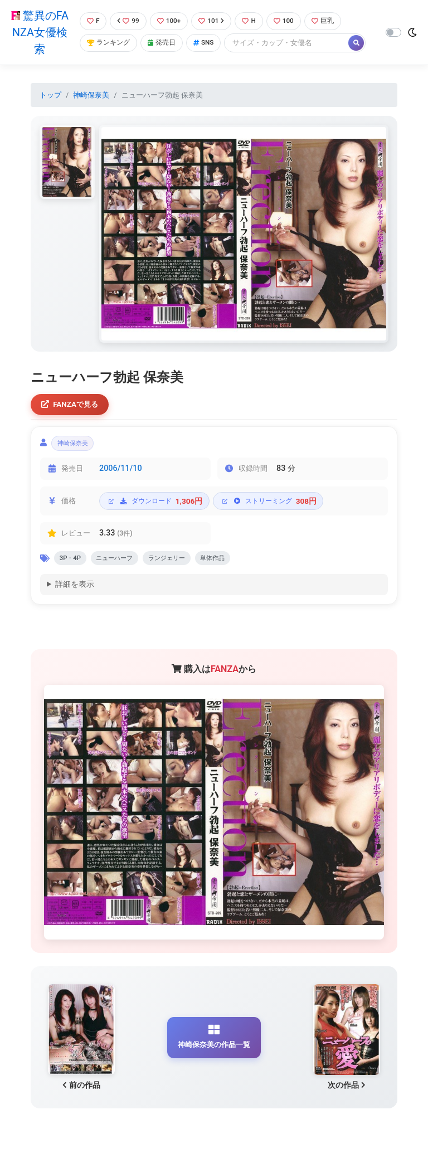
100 (289, 21)
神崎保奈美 (91, 95)
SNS (208, 43)
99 (128, 21)
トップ (50, 95)
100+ (170, 21)
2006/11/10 (120, 472)
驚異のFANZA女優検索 (38, 32)
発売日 (164, 43)
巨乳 (330, 21)
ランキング (108, 43)
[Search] (292, 43)
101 (214, 21)
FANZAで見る (72, 405)
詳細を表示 (74, 590)
